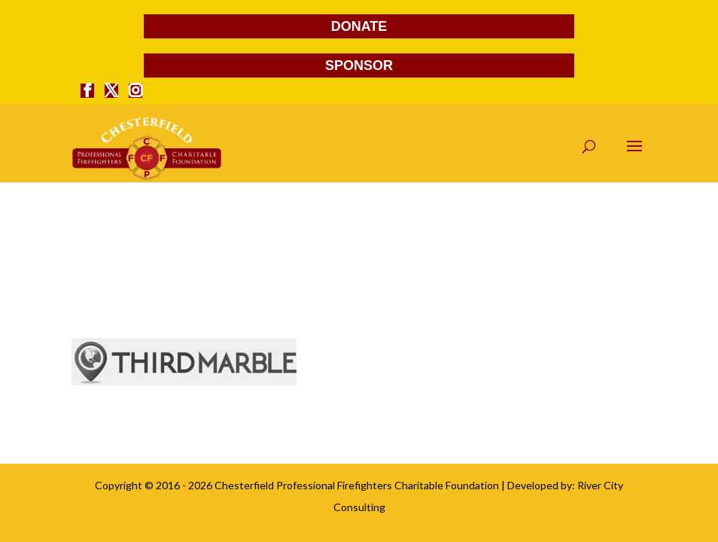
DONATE (359, 26)
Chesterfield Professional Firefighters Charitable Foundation (356, 485)
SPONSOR (359, 65)
